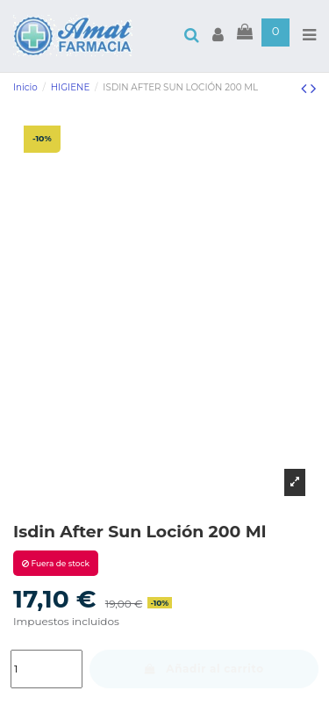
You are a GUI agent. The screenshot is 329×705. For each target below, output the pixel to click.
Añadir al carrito (204, 668)
